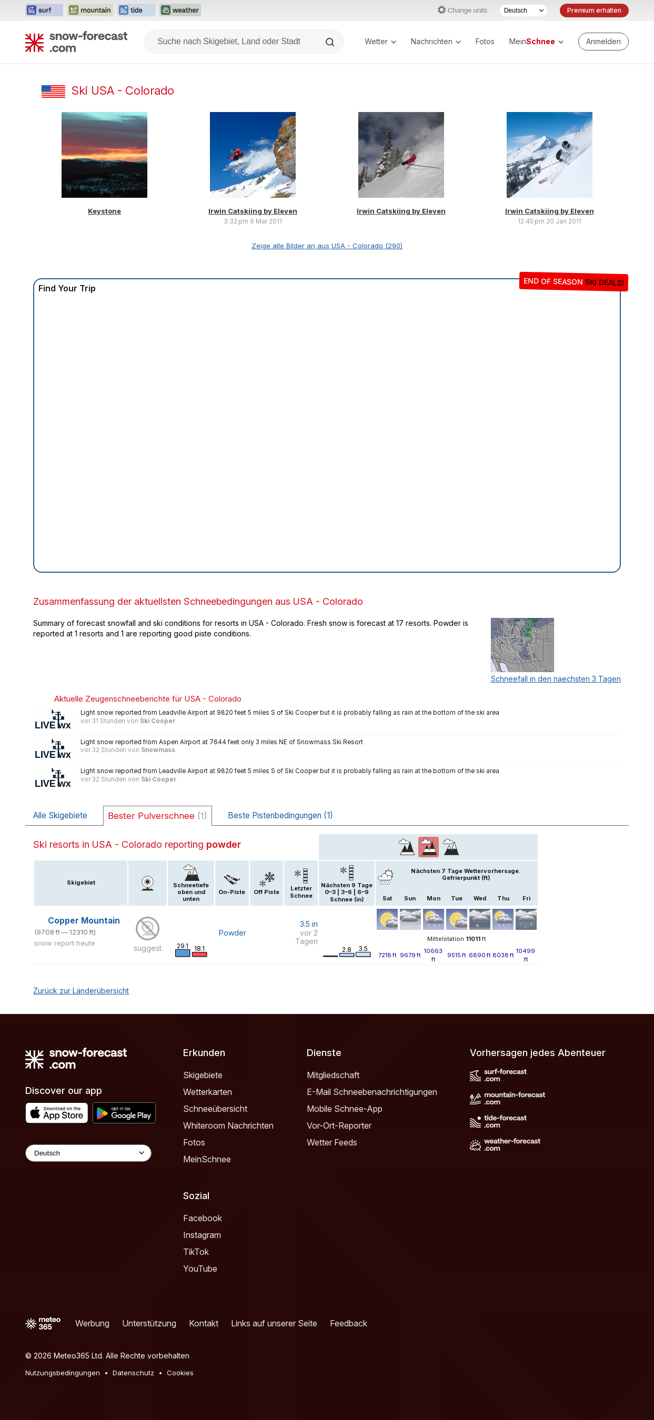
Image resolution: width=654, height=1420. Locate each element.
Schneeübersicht (215, 1108)
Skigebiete (203, 1075)
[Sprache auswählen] (523, 10)
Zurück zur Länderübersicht (81, 990)
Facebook (202, 1218)
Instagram (202, 1235)
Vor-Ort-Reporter (339, 1125)
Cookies (180, 1372)
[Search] (331, 42)
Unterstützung (149, 1323)
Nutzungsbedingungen (62, 1372)
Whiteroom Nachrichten (228, 1125)
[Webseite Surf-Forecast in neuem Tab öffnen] (44, 10)
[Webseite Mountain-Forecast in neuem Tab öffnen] (90, 10)
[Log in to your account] (603, 41)
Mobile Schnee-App (345, 1108)
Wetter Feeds (332, 1142)
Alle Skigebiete (60, 815)
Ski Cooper (158, 721)
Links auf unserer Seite (274, 1323)
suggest (148, 948)
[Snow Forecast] (76, 41)
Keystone (104, 211)
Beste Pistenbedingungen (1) (280, 815)
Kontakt (203, 1323)
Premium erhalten (594, 10)
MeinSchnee (207, 1159)
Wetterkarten (207, 1092)
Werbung (92, 1323)
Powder (232, 932)
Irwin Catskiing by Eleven (252, 211)
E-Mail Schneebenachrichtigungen (372, 1092)
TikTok (196, 1251)
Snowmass (158, 750)
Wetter (380, 41)
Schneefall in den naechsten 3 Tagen (556, 678)
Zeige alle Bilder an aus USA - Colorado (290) (327, 245)
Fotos (485, 41)
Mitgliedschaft (333, 1075)
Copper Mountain (84, 921)
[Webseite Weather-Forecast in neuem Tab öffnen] (180, 10)
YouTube (200, 1268)
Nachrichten (436, 41)
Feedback (348, 1323)
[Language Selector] (88, 1153)
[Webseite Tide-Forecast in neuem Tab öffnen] (136, 10)
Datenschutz (133, 1372)
